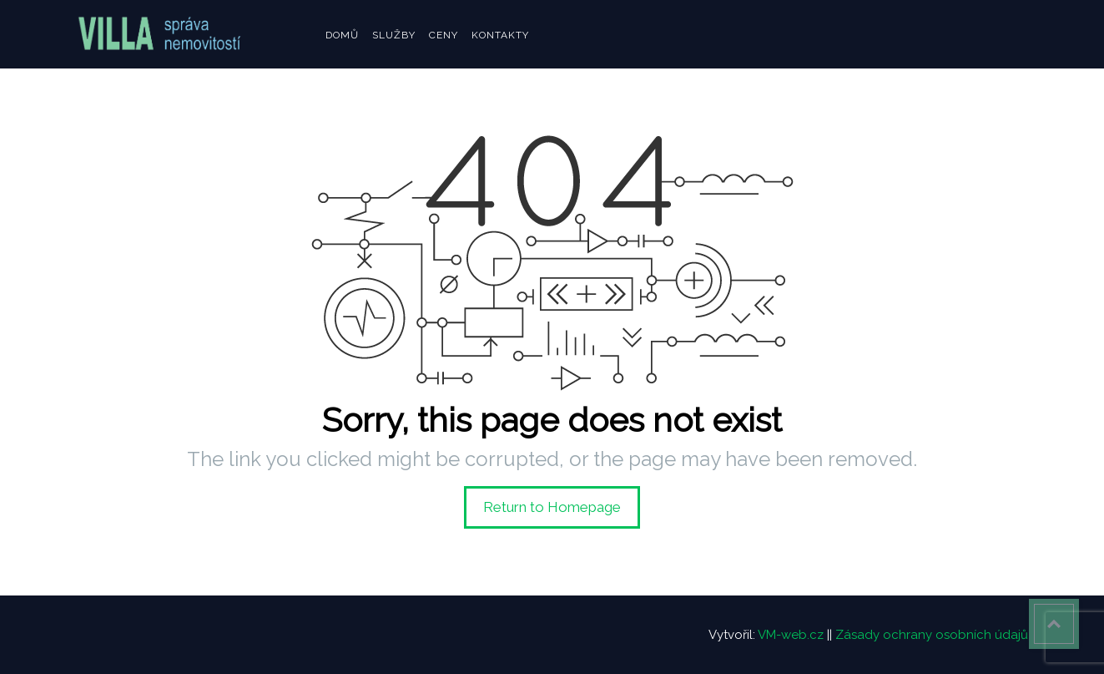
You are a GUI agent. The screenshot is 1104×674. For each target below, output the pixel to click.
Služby (394, 35)
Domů (342, 35)
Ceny (443, 35)
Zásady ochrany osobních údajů (931, 634)
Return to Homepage (552, 507)
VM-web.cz (791, 634)
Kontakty (500, 35)
